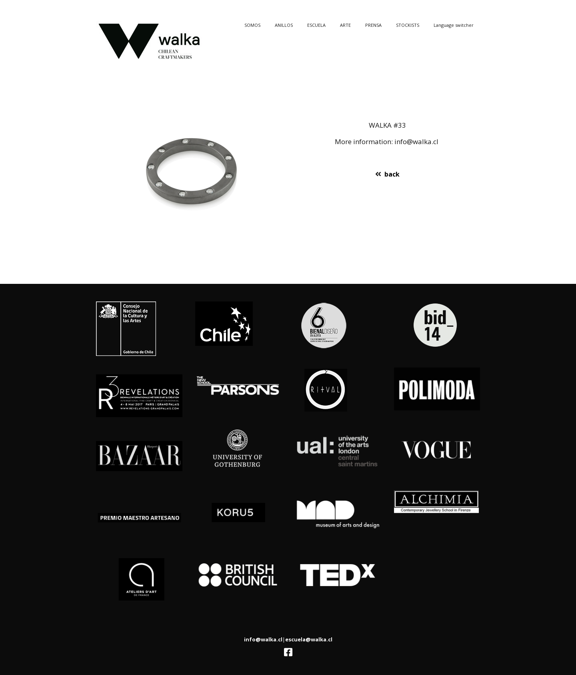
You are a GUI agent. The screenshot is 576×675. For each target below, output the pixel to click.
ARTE (345, 25)
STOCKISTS (407, 25)
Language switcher (454, 25)
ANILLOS (284, 25)
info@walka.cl (263, 639)
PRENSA (373, 25)
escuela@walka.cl (308, 639)
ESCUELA (316, 25)
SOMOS (252, 25)
